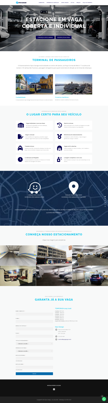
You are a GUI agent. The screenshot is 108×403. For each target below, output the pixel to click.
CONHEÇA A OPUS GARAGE (45, 43)
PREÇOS (78, 2)
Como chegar (64, 2)
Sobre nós (41, 2)
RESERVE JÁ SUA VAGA (63, 43)
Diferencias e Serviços (53, 2)
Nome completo (20, 377)
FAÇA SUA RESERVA (87, 2)
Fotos (72, 2)
